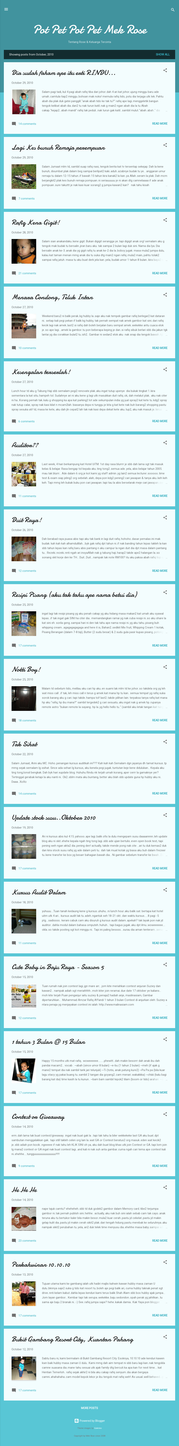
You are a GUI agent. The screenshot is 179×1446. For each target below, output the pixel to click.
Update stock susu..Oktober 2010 (53, 817)
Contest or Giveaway (38, 1116)
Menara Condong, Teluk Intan (52, 297)
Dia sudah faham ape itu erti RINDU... (63, 72)
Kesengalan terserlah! (41, 372)
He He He (24, 1189)
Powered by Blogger (89, 1421)
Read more (159, 123)
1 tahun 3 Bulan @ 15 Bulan (48, 1041)
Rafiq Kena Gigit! (36, 222)
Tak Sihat (24, 744)
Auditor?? (25, 445)
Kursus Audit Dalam (38, 892)
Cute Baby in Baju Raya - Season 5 (58, 967)
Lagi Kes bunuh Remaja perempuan (58, 147)
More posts (89, 1408)
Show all (163, 54)
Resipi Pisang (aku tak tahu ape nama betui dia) (74, 594)
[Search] (173, 10)
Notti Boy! (26, 669)
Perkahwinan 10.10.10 (41, 1264)
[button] (165, 71)
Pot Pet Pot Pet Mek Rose (89, 29)
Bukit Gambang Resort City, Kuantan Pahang (72, 1339)
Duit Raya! (27, 520)
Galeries (98, 1428)
